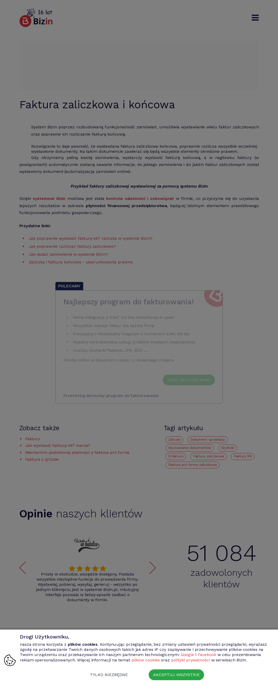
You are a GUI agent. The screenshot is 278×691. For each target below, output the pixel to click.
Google (187, 654)
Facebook (207, 654)
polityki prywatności (190, 660)
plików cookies (145, 660)
